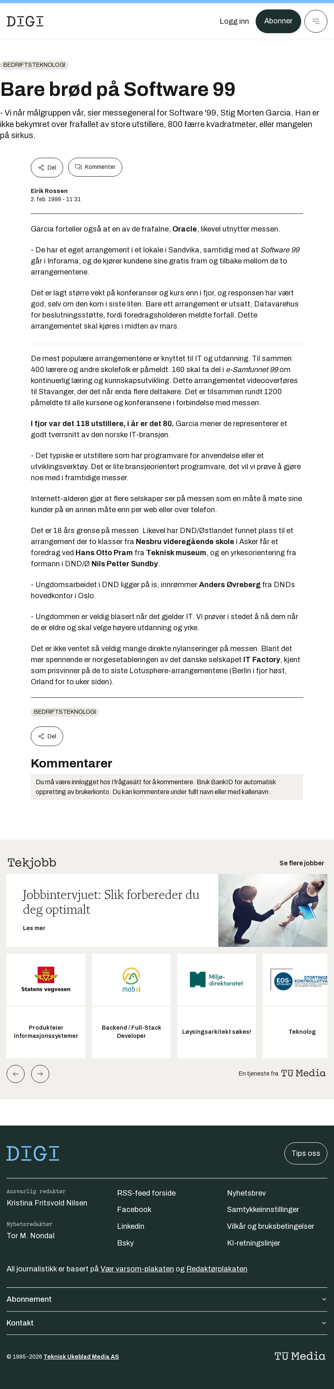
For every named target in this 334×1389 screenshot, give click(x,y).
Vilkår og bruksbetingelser (270, 1226)
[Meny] (315, 21)
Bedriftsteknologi (34, 65)
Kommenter (95, 167)
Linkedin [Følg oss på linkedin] (130, 1226)
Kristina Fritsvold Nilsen (47, 1203)
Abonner (278, 21)
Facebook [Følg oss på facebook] (134, 1209)
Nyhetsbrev (246, 1193)
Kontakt (167, 1323)
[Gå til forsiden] (25, 21)
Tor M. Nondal (31, 1236)
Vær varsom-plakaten (137, 1269)
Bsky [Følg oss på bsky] (125, 1243)
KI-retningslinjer (253, 1243)
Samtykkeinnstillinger (263, 1209)
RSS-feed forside (146, 1193)
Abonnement (167, 1299)
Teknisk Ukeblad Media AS (81, 1357)
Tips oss (305, 1153)
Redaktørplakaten (216, 1269)
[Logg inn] (234, 21)
